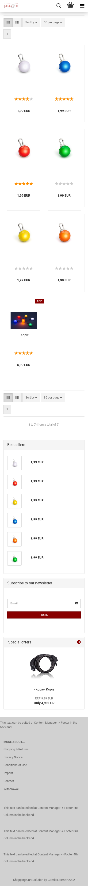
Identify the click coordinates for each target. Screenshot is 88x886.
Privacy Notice (13, 757)
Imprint (8, 773)
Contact (9, 781)
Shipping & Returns (16, 749)
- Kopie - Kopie (44, 689)
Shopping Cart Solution (28, 880)
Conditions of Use (15, 765)
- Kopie (24, 335)
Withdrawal (11, 789)
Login (44, 615)
